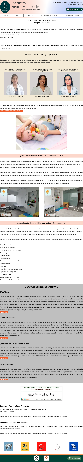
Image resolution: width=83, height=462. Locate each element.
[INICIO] (36, 458)
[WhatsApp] (74, 458)
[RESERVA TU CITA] (74, 9)
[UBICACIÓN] (46, 458)
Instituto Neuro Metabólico (26, 5)
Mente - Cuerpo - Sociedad (30, 9)
